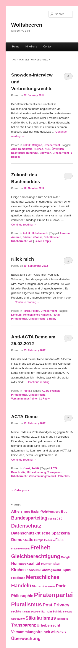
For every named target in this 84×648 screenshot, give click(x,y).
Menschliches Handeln (37, 314)
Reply (51, 318)
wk (30, 241)
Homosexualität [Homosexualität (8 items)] (25, 563)
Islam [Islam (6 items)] (56, 563)
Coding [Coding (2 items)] (52, 518)
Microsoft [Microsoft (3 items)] (38, 586)
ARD (14, 149)
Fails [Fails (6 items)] (59, 540)
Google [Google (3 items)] (65, 557)
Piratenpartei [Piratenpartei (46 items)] (53, 594)
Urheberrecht (52, 145)
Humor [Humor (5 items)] (46, 563)
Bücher (27, 237)
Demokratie (25, 149)
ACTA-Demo (24, 416)
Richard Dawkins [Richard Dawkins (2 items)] (31, 611)
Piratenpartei (19, 318)
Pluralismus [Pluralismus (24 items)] (26, 604)
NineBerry (31, 46)
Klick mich (22, 259)
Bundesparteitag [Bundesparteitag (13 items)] (29, 517)
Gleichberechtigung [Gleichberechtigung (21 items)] (35, 556)
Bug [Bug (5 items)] (64, 511)
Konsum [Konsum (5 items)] (33, 570)
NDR (47, 149)
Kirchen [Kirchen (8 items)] (18, 570)
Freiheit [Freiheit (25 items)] (40, 547)
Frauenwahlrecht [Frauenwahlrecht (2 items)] (20, 548)
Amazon (65, 233)
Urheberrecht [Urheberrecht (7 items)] (48, 625)
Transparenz (55, 472)
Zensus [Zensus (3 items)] (61, 632)
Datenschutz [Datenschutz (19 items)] (26, 526)
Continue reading (23, 224)
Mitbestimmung (36, 472)
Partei (26, 310)
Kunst (26, 468)
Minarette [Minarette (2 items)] (50, 586)
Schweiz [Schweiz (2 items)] (67, 611)
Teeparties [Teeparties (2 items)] (62, 618)
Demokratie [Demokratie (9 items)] (22, 539)
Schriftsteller (52, 237)
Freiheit (38, 149)
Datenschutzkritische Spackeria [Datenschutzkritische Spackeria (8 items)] (40, 533)
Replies (64, 476)
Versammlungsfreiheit (24, 398)
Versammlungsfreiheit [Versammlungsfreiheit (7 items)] (30, 632)
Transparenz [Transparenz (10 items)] (23, 625)
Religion (37, 145)
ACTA (45, 390)
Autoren (16, 237)
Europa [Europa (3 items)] (38, 540)
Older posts (20, 490)
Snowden (45, 152)
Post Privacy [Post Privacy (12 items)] (56, 604)
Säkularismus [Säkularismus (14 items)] (41, 618)
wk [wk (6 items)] (53, 632)
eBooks (37, 237)
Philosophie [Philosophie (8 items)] (22, 596)
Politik (27, 145)
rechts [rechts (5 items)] (16, 611)
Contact (47, 46)
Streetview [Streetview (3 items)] (18, 618)
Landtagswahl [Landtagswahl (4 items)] (50, 570)
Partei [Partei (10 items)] (62, 585)
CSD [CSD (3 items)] (59, 518)
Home (15, 46)
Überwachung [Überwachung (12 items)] (26, 638)
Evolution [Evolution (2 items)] (49, 540)
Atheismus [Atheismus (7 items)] (20, 511)
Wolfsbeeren (26, 25)
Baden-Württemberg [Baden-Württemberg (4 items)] (45, 511)
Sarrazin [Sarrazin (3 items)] (46, 611)
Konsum (16, 314)
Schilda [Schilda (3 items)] (57, 611)
